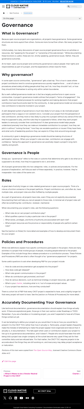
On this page (8, 18)
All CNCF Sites (44, 391)
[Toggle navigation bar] (3, 6)
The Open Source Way (42, 350)
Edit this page (9, 361)
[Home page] (4, 13)
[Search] (74, 6)
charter (19, 283)
